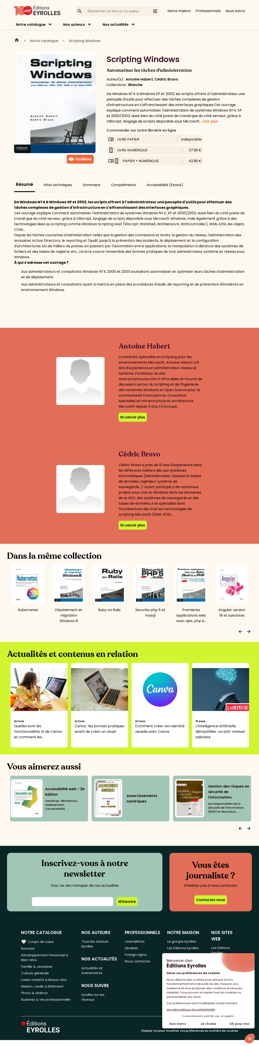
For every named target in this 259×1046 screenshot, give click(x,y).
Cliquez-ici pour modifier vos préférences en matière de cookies (189, 1037)
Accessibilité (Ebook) (165, 184)
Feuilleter (80, 159)
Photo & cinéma (35, 997)
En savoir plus (132, 417)
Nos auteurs (74, 24)
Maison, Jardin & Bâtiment (43, 990)
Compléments (123, 184)
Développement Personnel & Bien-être (46, 959)
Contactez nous (210, 899)
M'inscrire (127, 901)
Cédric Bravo (166, 79)
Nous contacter (138, 963)
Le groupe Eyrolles (183, 941)
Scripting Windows (85, 40)
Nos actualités (116, 24)
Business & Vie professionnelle (47, 1005)
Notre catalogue (31, 24)
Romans (28, 948)
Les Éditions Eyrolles (185, 948)
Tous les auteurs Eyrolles (96, 944)
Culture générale (35, 976)
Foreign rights (137, 956)
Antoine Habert (139, 79)
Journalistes (135, 941)
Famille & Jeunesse (37, 968)
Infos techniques (58, 184)
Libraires (132, 948)
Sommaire (91, 184)
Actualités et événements (93, 972)
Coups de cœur (38, 941)
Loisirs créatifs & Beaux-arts (45, 983)
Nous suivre (235, 10)
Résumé (24, 184)
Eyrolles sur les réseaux (95, 1000)
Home (16, 40)
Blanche (135, 84)
